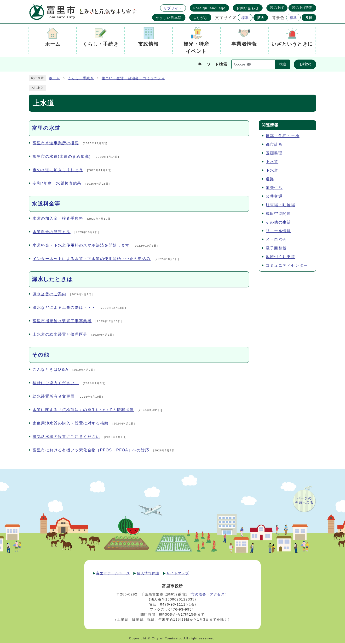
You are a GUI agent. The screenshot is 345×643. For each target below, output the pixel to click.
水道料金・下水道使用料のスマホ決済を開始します (81, 245)
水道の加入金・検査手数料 (58, 218)
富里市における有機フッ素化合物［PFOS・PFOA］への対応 (91, 450)
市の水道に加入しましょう (58, 170)
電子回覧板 (276, 248)
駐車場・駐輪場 (280, 205)
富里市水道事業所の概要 (56, 143)
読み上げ (277, 8)
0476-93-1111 (172, 604)
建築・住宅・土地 (282, 136)
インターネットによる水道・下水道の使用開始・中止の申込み (92, 259)
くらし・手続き (81, 78)
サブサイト (173, 8)
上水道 (272, 162)
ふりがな (200, 18)
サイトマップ (178, 573)
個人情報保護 (148, 573)
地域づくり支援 (280, 257)
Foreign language (209, 8)
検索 (282, 64)
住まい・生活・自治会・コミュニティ (133, 78)
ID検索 (305, 64)
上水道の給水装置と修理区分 (60, 334)
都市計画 (274, 144)
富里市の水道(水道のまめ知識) (62, 156)
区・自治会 (276, 239)
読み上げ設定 (302, 8)
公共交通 (274, 196)
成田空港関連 (278, 214)
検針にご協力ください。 (56, 383)
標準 (245, 18)
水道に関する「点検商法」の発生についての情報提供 (83, 410)
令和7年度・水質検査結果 (57, 183)
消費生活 (274, 188)
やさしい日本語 (169, 18)
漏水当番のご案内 (49, 294)
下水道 (272, 170)
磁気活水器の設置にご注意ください (66, 437)
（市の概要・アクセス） (208, 594)
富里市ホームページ (113, 573)
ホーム (54, 78)
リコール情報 (278, 231)
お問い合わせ (247, 8)
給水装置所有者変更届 (54, 396)
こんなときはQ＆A (51, 369)
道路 (270, 179)
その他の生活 (278, 222)
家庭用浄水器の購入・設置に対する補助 (71, 423)
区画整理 (274, 153)
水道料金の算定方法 (51, 232)
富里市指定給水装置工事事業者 (62, 321)
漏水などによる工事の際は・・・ (64, 307)
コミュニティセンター (287, 265)
